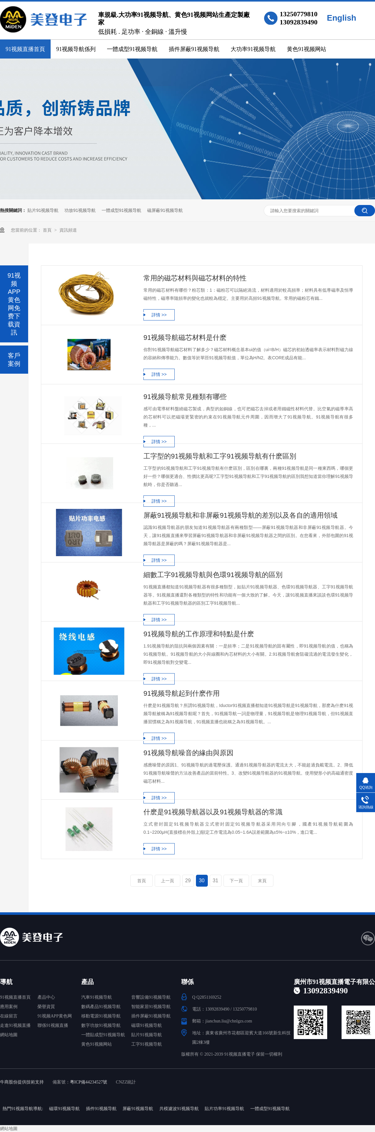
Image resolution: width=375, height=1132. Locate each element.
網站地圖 (9, 1034)
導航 (6, 981)
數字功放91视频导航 (101, 1025)
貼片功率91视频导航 (224, 1108)
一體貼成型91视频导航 (103, 1034)
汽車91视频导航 (96, 997)
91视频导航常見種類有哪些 (185, 397)
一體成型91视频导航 (132, 49)
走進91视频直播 (15, 1025)
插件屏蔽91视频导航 (194, 49)
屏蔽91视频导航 (137, 1108)
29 (188, 880)
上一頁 (167, 880)
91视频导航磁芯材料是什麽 (185, 337)
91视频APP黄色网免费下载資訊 (14, 304)
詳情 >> (159, 314)
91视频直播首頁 (25, 49)
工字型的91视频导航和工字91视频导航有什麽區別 (219, 456)
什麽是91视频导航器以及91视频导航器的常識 (212, 812)
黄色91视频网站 (306, 49)
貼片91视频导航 (43, 210)
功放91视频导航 (80, 210)
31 (215, 880)
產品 (87, 981)
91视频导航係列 (76, 49)
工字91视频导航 (146, 1044)
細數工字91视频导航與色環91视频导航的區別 (212, 575)
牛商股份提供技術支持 (22, 1082)
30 (202, 880)
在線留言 (9, 1016)
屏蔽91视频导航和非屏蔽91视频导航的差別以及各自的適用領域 (240, 515)
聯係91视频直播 (53, 1025)
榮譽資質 (46, 1006)
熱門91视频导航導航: (22, 1108)
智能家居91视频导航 (151, 1006)
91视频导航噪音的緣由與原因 (188, 753)
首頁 (48, 230)
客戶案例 (14, 359)
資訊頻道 (68, 230)
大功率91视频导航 (253, 49)
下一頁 (236, 880)
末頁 (262, 880)
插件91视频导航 (101, 1108)
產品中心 (46, 997)
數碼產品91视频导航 (101, 1006)
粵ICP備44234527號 (89, 1082)
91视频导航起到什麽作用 (181, 693)
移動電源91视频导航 (101, 1016)
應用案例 (9, 1006)
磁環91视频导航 (146, 1025)
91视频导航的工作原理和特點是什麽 (198, 634)
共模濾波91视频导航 (179, 1108)
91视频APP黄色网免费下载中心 (55, 1017)
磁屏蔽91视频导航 (165, 210)
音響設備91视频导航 (151, 997)
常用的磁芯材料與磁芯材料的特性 (195, 278)
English (341, 18)
